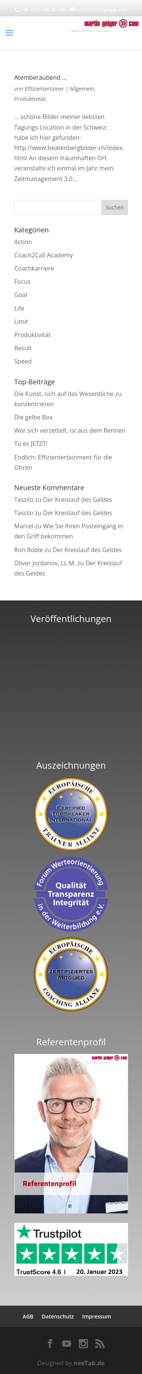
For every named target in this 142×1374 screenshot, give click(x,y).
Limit (21, 321)
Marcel (24, 526)
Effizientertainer (44, 88)
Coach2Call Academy (43, 255)
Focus (22, 281)
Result (23, 348)
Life (19, 308)
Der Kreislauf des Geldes (77, 499)
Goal (20, 295)
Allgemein (82, 88)
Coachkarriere (34, 268)
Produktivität (30, 98)
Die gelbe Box (33, 417)
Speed (23, 361)
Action (23, 242)
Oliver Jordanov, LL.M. (45, 563)
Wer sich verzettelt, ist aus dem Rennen (69, 430)
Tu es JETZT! (31, 443)
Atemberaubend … (40, 77)
